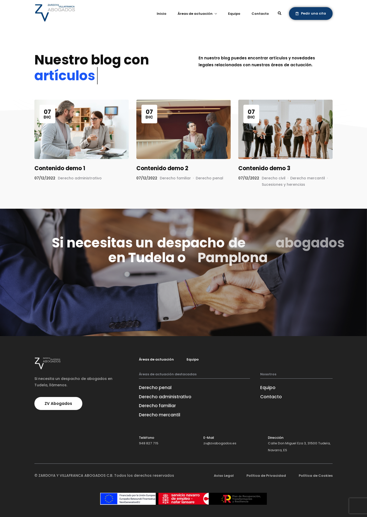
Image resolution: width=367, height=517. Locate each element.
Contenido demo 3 (264, 168)
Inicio (161, 13)
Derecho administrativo (80, 178)
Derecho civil (273, 178)
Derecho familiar (175, 178)
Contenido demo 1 (59, 168)
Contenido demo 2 (162, 168)
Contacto (260, 13)
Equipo (234, 13)
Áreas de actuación (195, 13)
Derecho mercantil (307, 178)
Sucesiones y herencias (283, 184)
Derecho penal (209, 178)
